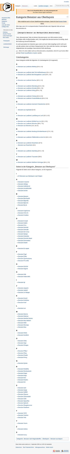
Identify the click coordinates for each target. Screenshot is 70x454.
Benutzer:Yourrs (22, 423)
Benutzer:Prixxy (22, 357)
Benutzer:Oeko (22, 340)
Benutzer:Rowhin (23, 380)
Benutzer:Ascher (23, 190)
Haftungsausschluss (40, 447)
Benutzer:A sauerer (23, 182)
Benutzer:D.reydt (23, 221)
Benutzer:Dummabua (24, 240)
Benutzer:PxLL (22, 225)
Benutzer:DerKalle (23, 229)
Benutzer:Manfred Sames (25, 318)
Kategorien (20, 439)
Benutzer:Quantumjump (25, 258)
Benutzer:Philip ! (22, 351)
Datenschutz (19, 447)
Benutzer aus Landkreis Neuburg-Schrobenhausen (32, 131)
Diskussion (25, 6)
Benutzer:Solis (22, 398)
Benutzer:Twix (22, 417)
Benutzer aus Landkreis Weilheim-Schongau (30, 162)
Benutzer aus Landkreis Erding (26, 90)
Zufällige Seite (5, 26)
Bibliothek (4, 19)
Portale (3, 23)
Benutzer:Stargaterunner (25, 405)
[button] (8, 30)
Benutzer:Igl (21, 282)
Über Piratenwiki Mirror (28, 447)
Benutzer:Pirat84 (23, 355)
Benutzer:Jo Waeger (24, 292)
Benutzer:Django (23, 234)
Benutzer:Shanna (23, 394)
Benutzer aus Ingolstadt (24, 109)
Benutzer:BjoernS (23, 203)
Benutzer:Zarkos (23, 429)
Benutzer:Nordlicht (23, 335)
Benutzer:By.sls (22, 205)
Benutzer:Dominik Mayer (25, 238)
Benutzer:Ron (22, 377)
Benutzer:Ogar (22, 343)
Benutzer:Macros (23, 314)
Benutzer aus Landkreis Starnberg (27, 151)
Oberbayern (45, 439)
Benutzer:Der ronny (23, 232)
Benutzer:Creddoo (23, 215)
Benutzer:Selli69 (22, 392)
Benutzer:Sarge (22, 390)
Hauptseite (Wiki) (6, 17)
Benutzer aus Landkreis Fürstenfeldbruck (29, 98)
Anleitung (5, 32)
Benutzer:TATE (22, 413)
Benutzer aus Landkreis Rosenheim (28, 143)
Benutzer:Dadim (22, 223)
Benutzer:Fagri (22, 254)
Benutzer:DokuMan (23, 236)
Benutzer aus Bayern (57, 439)
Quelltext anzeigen (43, 6)
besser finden (63, 21)
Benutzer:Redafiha (23, 369)
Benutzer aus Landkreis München (27, 123)
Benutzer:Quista (22, 363)
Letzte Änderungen (7, 35)
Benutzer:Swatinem (23, 407)
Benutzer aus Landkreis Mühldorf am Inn (29, 121)
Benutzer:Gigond (23, 268)
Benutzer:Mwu (22, 327)
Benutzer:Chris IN (23, 213)
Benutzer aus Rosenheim (25, 145)
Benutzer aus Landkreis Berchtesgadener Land (31, 74)
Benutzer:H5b (22, 274)
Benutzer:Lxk (22, 308)
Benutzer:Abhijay (23, 184)
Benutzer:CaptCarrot (24, 210)
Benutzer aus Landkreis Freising (27, 96)
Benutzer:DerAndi (23, 227)
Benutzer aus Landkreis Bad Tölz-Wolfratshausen (32, 72)
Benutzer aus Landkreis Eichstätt (27, 88)
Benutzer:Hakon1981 (24, 276)
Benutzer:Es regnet (23, 248)
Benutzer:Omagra (23, 345)
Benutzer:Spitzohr (23, 403)
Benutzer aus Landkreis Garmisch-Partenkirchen (32, 104)
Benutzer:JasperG (23, 288)
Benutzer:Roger (22, 373)
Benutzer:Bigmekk (23, 200)
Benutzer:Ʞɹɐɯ (22, 434)
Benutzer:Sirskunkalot (24, 396)
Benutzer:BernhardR (24, 198)
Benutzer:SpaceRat (23, 401)
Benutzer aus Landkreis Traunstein (28, 156)
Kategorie (18, 6)
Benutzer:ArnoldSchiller (24, 188)
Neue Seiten (6, 37)
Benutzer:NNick (22, 333)
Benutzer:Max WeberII (24, 320)
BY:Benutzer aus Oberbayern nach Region (30, 176)
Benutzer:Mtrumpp (23, 325)
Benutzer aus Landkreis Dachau (27, 80)
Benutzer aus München (24, 125)
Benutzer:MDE (22, 323)
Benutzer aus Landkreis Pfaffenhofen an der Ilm (31, 137)
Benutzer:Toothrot (23, 415)
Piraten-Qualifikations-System (29, 53)
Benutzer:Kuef (22, 302)
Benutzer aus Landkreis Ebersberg (28, 86)
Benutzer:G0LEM (23, 266)
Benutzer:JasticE (23, 290)
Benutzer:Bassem (23, 196)
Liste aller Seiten (6, 25)
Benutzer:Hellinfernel (24, 186)
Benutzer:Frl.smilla (23, 260)
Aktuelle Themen (7, 34)
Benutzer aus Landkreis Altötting (27, 66)
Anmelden (66, 1)
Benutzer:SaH (22, 388)
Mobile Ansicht (49, 447)
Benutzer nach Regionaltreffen (32, 439)
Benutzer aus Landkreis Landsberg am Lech (30, 115)
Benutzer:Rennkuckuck (24, 371)
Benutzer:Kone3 (22, 298)
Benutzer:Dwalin (22, 242)
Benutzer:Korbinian (23, 300)
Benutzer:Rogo (22, 375)
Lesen (35, 6)
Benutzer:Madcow (23, 316)
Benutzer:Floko (22, 256)
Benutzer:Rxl (21, 382)
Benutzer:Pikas (22, 353)
